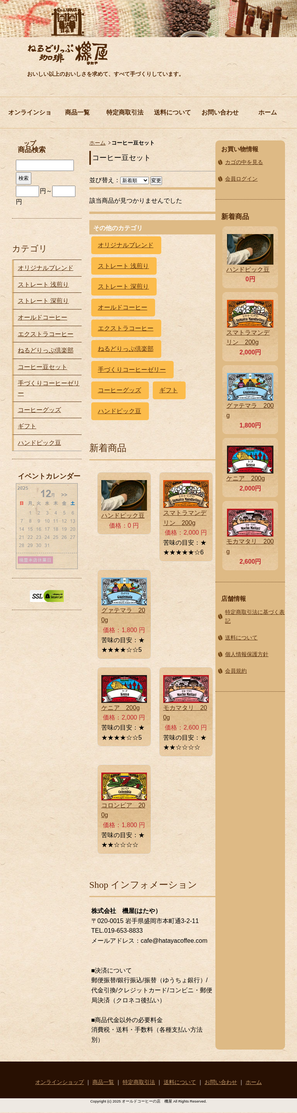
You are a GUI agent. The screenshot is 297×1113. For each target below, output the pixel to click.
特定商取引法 (124, 112)
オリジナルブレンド (126, 245)
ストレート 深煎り (123, 286)
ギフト (168, 390)
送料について (172, 112)
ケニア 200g (120, 707)
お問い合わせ (220, 112)
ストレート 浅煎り (123, 266)
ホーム (267, 112)
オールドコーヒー (122, 307)
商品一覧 (77, 112)
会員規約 (236, 671)
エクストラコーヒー (126, 328)
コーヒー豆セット (42, 367)
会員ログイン (241, 179)
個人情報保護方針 (246, 654)
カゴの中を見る (244, 162)
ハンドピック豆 (119, 411)
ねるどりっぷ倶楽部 (126, 348)
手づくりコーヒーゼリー (132, 369)
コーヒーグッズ (119, 390)
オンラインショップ (29, 118)
